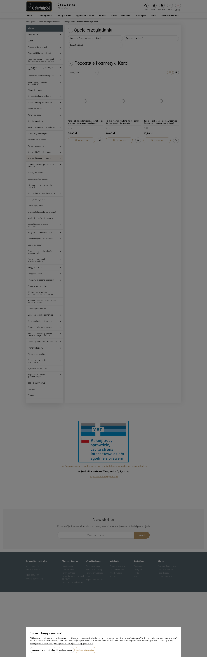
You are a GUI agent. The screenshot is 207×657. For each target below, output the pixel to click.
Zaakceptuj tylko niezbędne (43, 650)
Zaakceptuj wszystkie (85, 650)
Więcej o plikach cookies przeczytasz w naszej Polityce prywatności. (61, 643)
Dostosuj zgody (65, 650)
